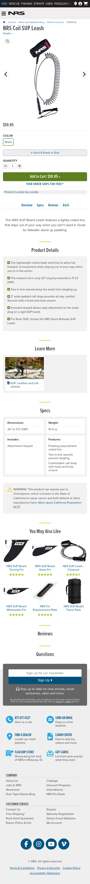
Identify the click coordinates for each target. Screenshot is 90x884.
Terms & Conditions (22, 868)
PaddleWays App (66, 4)
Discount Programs (58, 785)
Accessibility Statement (45, 873)
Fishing (26, 4)
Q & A (66, 205)
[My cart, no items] (86, 4)
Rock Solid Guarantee (20, 818)
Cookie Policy (71, 868)
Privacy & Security (48, 868)
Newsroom (13, 790)
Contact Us (13, 809)
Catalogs (52, 781)
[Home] (4, 22)
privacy (59, 701)
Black (8, 141)
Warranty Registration (60, 814)
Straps (39, 4)
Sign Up (45, 680)
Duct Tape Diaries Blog (20, 794)
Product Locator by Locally (21, 192)
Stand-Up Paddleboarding (31, 22)
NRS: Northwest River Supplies (16, 13)
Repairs (51, 809)
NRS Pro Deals (55, 794)
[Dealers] (75, 4)
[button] (7, 41)
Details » (8, 33)
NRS (4, 4)
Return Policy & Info (18, 823)
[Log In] (80, 4)
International (54, 790)
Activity (12, 22)
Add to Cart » (45, 176)
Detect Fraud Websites (61, 818)
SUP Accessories (55, 22)
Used (49, 4)
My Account (54, 823)
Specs (40, 205)
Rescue (14, 4)
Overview (26, 205)
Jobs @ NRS (13, 785)
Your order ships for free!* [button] (45, 184)
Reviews (53, 205)
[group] (45, 79)
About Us (12, 781)
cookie (68, 701)
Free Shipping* (15, 814)
